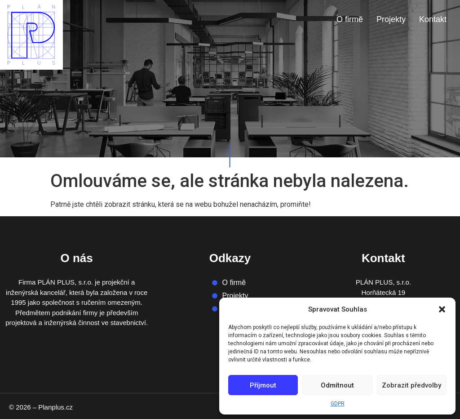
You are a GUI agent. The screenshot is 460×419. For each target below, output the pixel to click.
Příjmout (263, 385)
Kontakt (433, 19)
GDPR (338, 404)
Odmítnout (337, 385)
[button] (442, 309)
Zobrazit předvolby (411, 385)
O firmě (349, 19)
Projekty (391, 19)
